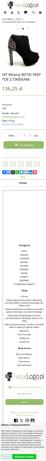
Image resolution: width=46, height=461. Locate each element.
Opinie (23, 183)
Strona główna (8, 19)
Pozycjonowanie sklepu (28, 412)
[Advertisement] (23, 214)
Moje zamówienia (24, 354)
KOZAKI (24, 273)
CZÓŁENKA (24, 258)
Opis (23, 177)
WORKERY (24, 269)
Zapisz (24, 402)
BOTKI (18, 19)
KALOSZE (24, 266)
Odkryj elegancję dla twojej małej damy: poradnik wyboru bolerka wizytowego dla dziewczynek (24, 303)
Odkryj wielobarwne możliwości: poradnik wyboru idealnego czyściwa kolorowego (24, 310)
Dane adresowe (24, 365)
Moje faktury (24, 357)
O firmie (24, 296)
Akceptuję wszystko (24, 456)
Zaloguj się (24, 338)
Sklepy (13, 412)
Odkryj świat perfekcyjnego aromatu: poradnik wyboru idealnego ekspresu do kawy (24, 318)
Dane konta (24, 361)
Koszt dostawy (24, 334)
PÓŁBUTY (24, 276)
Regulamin (24, 330)
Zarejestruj (24, 341)
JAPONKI (24, 262)
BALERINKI (24, 280)
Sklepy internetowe (24, 415)
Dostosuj (6, 457)
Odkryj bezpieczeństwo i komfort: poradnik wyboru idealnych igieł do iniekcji (24, 326)
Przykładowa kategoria (24, 284)
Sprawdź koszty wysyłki (12, 124)
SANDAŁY (24, 255)
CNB (4, 108)
